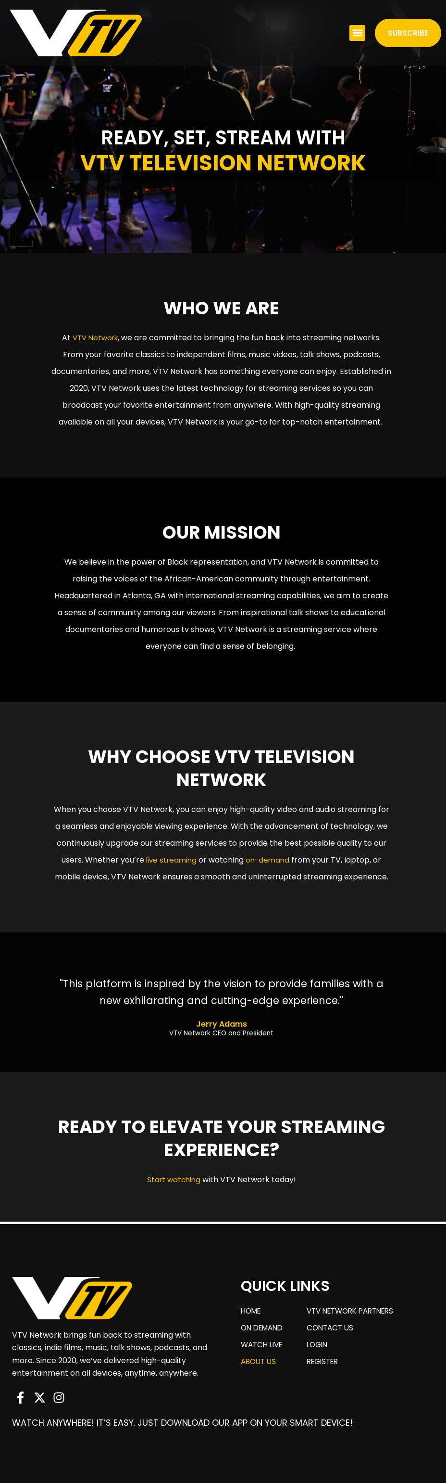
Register (329, 1367)
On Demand (264, 1329)
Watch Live (263, 1348)
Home (252, 1309)
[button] (357, 33)
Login (322, 1348)
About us (260, 1367)
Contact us (336, 1329)
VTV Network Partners (359, 1309)
